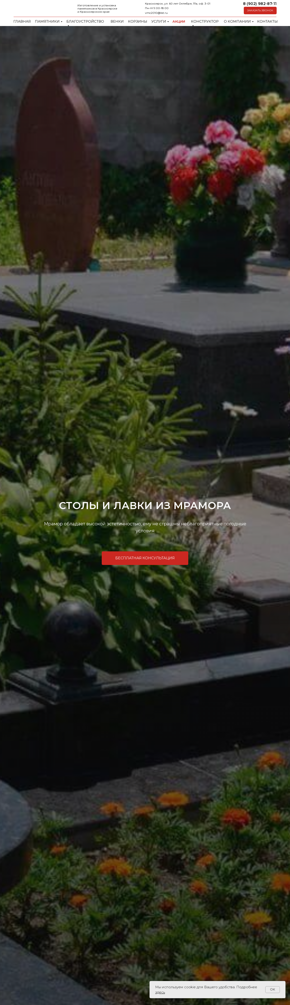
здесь (160, 992)
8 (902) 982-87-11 (260, 4)
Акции (178, 21)
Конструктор (205, 21)
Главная (22, 21)
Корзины (137, 21)
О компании (237, 21)
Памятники (47, 21)
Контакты (267, 21)
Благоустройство (85, 21)
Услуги (158, 21)
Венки (117, 21)
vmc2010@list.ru (156, 12)
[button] (260, 10)
